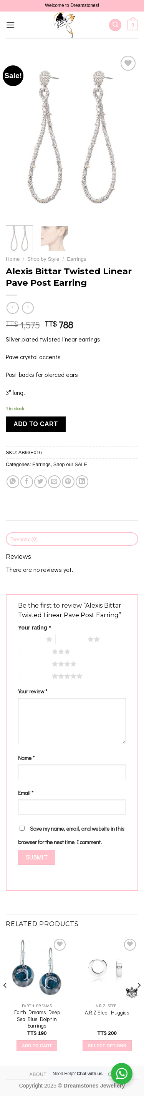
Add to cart (35, 424)
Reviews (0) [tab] (24, 539)
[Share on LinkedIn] (82, 481)
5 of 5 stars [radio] (36, 676)
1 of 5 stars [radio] (30, 639)
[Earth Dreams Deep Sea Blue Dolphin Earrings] (37, 968)
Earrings (76, 259)
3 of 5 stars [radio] (36, 651)
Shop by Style (43, 259)
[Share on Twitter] (40, 481)
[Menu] (10, 24)
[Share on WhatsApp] (13, 481)
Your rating (34, 628)
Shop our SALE (70, 464)
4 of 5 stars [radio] (36, 664)
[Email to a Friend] (54, 481)
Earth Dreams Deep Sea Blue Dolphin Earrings (37, 1019)
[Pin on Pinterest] (68, 481)
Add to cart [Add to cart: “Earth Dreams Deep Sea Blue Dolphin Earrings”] (37, 1045)
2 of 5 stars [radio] (72, 639)
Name (26, 757)
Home (13, 259)
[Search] (115, 25)
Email (25, 792)
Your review (32, 691)
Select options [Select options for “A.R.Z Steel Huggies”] (107, 1045)
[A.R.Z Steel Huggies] (107, 968)
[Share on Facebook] (26, 481)
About (37, 1074)
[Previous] (5, 1000)
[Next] (138, 1000)
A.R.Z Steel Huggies (107, 1012)
